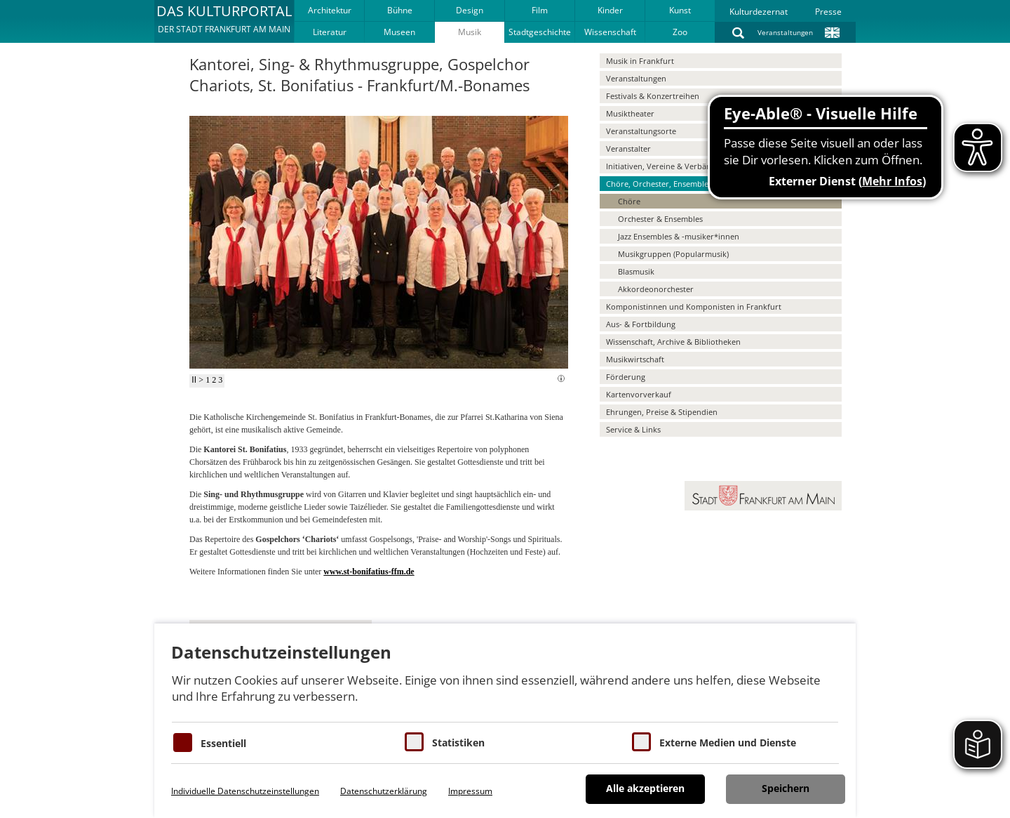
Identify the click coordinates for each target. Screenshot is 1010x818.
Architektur (329, 10)
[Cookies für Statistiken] (414, 741)
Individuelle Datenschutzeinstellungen (245, 791)
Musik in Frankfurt (640, 60)
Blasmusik (636, 271)
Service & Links (633, 429)
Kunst (680, 10)
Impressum (470, 791)
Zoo (680, 32)
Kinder (610, 10)
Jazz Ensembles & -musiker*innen (678, 236)
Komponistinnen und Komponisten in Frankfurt (693, 306)
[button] (224, 21)
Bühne (399, 10)
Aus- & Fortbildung (640, 324)
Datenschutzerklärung (383, 791)
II (193, 380)
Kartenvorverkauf (638, 394)
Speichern (785, 788)
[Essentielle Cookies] (182, 742)
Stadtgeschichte (540, 32)
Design (469, 10)
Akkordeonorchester (656, 289)
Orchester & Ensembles (660, 218)
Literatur (329, 32)
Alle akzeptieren (645, 788)
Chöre (629, 201)
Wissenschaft (610, 32)
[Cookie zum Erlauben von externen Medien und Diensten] (641, 741)
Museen (399, 32)
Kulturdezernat (758, 12)
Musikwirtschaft (635, 359)
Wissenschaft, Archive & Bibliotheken (673, 341)
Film (540, 10)
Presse (828, 12)
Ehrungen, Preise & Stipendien (662, 412)
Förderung (625, 376)
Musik (469, 32)
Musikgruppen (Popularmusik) (673, 254)
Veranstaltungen (785, 32)
